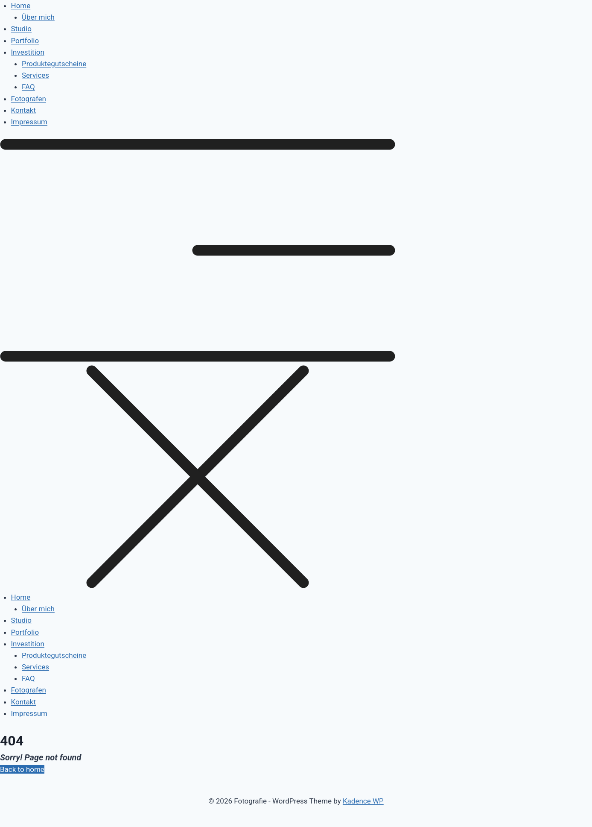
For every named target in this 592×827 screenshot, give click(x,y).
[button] (296, 365)
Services (35, 75)
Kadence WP (363, 801)
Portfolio (25, 40)
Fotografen (28, 98)
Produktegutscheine (54, 63)
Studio (21, 28)
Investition (27, 52)
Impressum (29, 121)
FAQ (28, 86)
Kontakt (23, 110)
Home (21, 5)
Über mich (38, 17)
